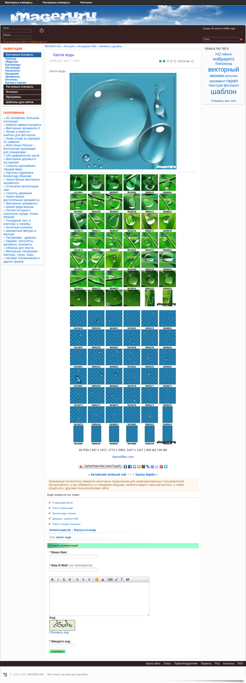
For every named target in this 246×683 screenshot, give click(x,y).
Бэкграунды (13, 64)
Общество (11, 61)
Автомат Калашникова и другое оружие (21, 259)
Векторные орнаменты (21, 203)
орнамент (217, 81)
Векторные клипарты (19, 2)
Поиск (167, 663)
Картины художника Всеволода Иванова (18, 174)
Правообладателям (185, 663)
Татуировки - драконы (21, 237)
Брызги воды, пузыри (64, 513)
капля (60, 537)
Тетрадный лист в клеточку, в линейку (17, 222)
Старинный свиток (63, 502)
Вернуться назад (85, 530)
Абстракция (12, 67)
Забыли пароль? (38, 41)
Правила (206, 663)
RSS (240, 663)
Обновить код (58, 632)
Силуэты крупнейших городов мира (19, 167)
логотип (231, 76)
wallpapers (223, 58)
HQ (218, 54)
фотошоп (231, 85)
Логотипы (11, 79)
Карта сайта (153, 663)
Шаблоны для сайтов (19, 102)
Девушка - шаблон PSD (65, 518)
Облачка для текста (20, 248)
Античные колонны (19, 227)
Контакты (228, 663)
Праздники (12, 73)
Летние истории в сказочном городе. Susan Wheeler (20, 214)
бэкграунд (223, 64)
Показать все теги (223, 101)
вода (68, 537)
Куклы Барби (145, 474)
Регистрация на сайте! (15, 41)
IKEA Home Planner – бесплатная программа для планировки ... (19, 149)
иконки (217, 75)
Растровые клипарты (56, 2)
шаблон (224, 91)
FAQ (217, 663)
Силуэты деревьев (19, 193)
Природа (10, 58)
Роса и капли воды (63, 508)
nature (227, 54)
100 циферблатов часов (22, 155)
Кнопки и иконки (15, 82)
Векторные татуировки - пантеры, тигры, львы (21, 253)
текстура (215, 85)
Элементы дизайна (110, 46)
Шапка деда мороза (20, 207)
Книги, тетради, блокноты (66, 524)
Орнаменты (12, 76)
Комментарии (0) (60, 530)
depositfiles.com (123, 456)
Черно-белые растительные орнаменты (21, 198)
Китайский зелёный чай (108, 474)
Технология (12, 70)
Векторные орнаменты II (23, 128)
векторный (223, 69)
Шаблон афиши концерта (23, 124)
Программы (13, 96)
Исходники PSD (87, 46)
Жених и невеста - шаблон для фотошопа (19, 133)
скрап (232, 80)
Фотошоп (86, 2)
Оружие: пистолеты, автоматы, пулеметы (18, 242)
